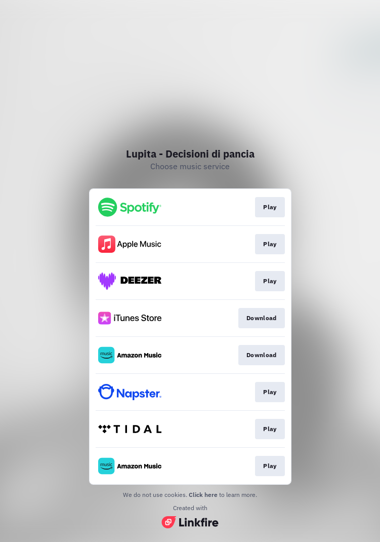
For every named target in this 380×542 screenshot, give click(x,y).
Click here (203, 494)
